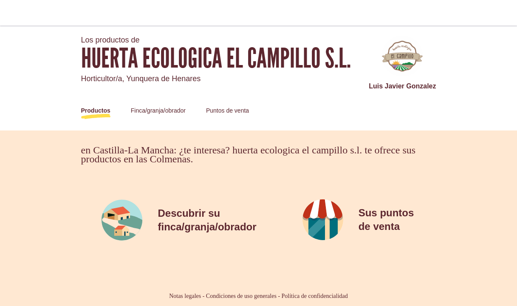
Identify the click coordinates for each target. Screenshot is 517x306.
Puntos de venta (227, 110)
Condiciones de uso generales (241, 296)
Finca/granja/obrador (158, 110)
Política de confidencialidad (315, 296)
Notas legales (185, 296)
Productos (95, 110)
